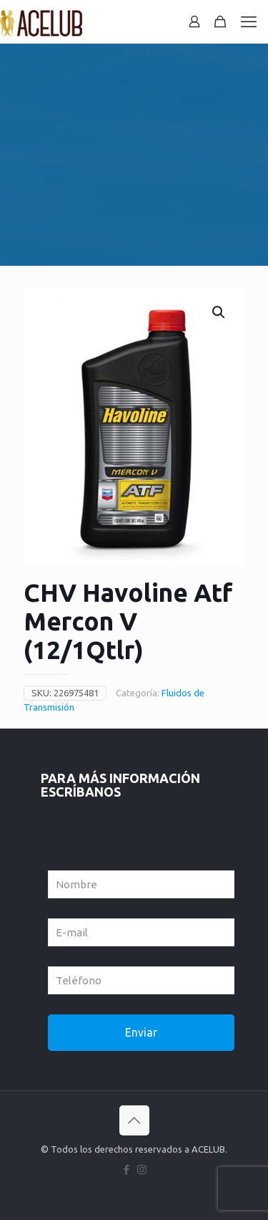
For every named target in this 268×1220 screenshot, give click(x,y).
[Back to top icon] (134, 1120)
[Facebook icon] (126, 1169)
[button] (219, 312)
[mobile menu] (249, 21)
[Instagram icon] (142, 1169)
